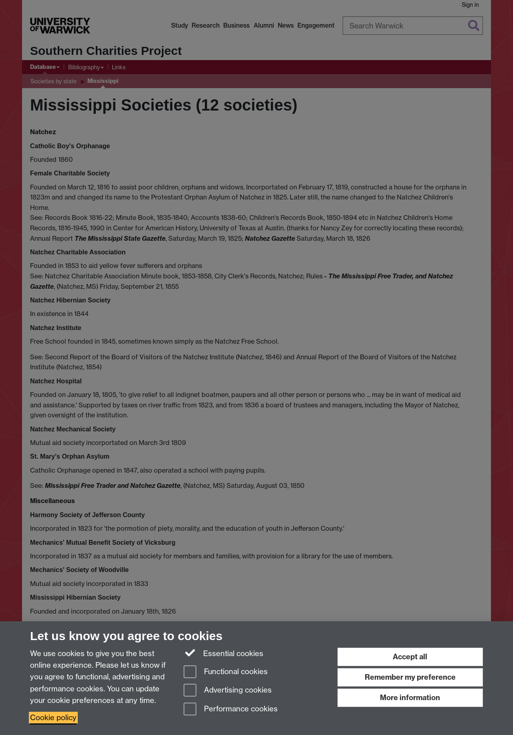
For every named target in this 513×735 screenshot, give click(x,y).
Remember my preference (410, 677)
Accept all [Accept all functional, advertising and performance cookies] (410, 656)
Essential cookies (223, 653)
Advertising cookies (228, 690)
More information (410, 697)
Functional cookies (226, 672)
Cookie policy (53, 717)
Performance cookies (231, 709)
